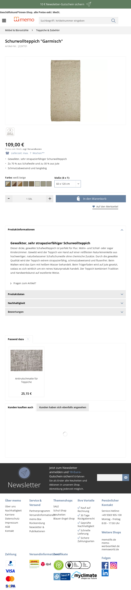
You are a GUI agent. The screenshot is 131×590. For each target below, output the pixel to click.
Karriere (9, 514)
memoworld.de (110, 549)
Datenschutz (12, 518)
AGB (7, 526)
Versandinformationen (40, 515)
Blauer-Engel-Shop (64, 518)
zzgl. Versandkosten (32, 149)
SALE (56, 506)
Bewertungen (65, 311)
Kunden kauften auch (20, 407)
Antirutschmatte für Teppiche (26, 380)
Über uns (10, 506)
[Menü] (5, 20)
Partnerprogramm (39, 510)
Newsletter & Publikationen (37, 529)
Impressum (11, 522)
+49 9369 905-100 (112, 515)
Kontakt (9, 530)
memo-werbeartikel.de (111, 544)
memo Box (35, 519)
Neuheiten (59, 514)
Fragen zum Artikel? (23, 283)
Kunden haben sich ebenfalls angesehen (62, 407)
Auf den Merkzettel (105, 206)
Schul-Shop (59, 510)
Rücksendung (37, 523)
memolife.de (109, 539)
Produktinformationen (65, 229)
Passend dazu (19, 339)
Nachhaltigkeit (13, 510)
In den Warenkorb (91, 198)
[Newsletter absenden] (125, 477)
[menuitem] (5, 20)
